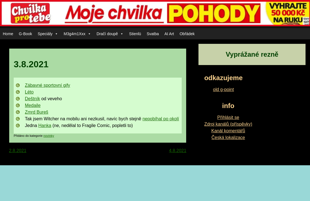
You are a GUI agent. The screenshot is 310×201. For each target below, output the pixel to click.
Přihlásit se (228, 117)
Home (8, 34)
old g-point (223, 89)
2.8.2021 (17, 150)
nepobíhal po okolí (161, 118)
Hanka (44, 125)
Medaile (33, 105)
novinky (48, 135)
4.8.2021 (177, 150)
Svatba (153, 34)
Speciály (48, 34)
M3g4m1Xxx (77, 34)
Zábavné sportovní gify (47, 85)
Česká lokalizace (228, 137)
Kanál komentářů (228, 130)
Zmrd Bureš (36, 112)
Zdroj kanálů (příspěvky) (228, 124)
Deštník (32, 98)
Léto (29, 92)
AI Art (169, 34)
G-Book (25, 34)
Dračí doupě (110, 34)
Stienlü (135, 34)
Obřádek (187, 34)
